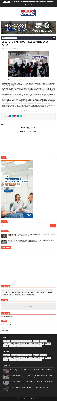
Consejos (21, 290)
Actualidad (13, 290)
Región (11, 294)
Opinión (50, 292)
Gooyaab (37, 398)
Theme (25, 398)
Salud (24, 294)
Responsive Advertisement (28, 306)
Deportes (34, 290)
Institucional (26, 292)
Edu (3, 292)
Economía (49, 290)
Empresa (8, 292)
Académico (5, 290)
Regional (17, 294)
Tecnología (30, 294)
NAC (38, 292)
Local (18, 48)
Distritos (42, 290)
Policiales (5, 294)
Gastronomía (16, 292)
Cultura (28, 290)
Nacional (43, 292)
